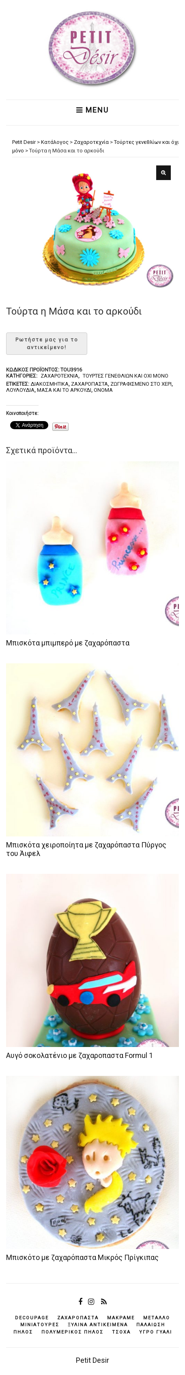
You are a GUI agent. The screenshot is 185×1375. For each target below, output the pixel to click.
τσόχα (121, 1332)
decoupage (32, 1318)
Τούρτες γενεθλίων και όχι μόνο (125, 376)
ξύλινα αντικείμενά (98, 1324)
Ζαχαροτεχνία (59, 376)
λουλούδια (20, 390)
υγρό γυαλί (155, 1332)
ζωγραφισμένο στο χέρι (141, 384)
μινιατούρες (39, 1324)
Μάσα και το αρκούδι (64, 390)
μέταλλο (156, 1318)
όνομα (103, 390)
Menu (92, 110)
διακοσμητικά (49, 384)
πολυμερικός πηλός (72, 1332)
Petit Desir (92, 1360)
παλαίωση (150, 1324)
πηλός (23, 1332)
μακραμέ (121, 1318)
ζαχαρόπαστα (89, 384)
